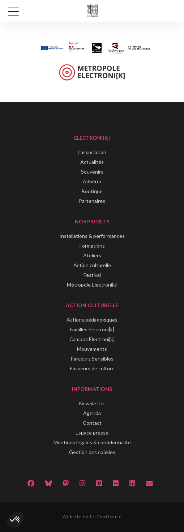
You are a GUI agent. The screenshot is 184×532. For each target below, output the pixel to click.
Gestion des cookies (92, 452)
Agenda (92, 413)
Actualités (92, 162)
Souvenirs (92, 172)
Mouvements (92, 349)
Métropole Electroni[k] (92, 285)
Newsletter (92, 403)
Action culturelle (92, 265)
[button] (15, 519)
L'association (92, 152)
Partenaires (92, 201)
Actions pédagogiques (92, 320)
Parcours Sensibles (92, 359)
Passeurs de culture (92, 368)
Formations (92, 246)
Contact (92, 423)
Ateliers (92, 255)
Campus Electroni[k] (92, 339)
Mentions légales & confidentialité (92, 442)
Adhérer (92, 181)
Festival (92, 275)
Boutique (92, 191)
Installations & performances (92, 236)
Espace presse (92, 432)
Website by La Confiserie (92, 516)
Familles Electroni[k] (92, 329)
